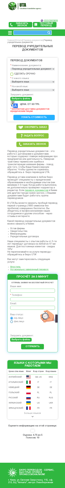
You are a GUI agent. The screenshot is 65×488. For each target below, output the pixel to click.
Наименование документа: (26, 66)
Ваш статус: (16, 315)
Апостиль (15, 267)
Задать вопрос (32, 135)
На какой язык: (20, 87)
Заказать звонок (19, 24)
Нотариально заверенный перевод (29, 270)
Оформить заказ (32, 127)
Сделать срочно (22, 74)
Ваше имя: (16, 287)
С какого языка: (20, 78)
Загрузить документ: (22, 95)
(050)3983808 (51, 21)
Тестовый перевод (43, 24)
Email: (13, 304)
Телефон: (17, 295)
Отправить (32, 347)
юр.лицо (16, 318)
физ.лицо (17, 321)
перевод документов (36, 190)
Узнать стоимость (34, 117)
